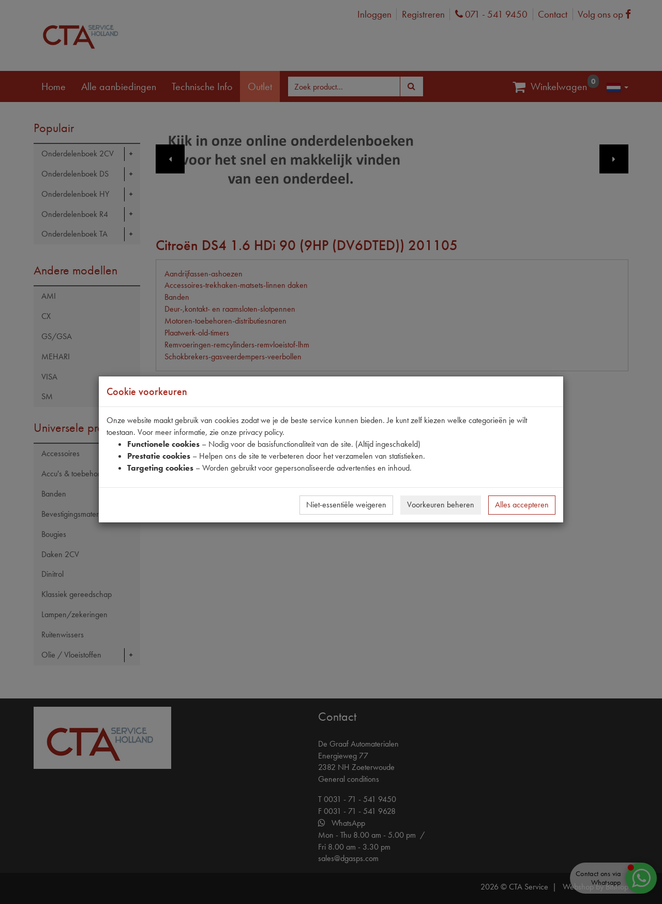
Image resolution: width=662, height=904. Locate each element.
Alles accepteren (522, 504)
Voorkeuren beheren (440, 504)
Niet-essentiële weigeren (346, 504)
